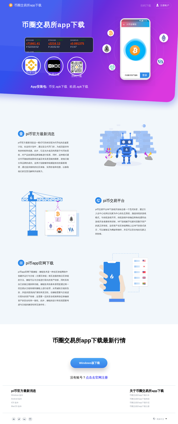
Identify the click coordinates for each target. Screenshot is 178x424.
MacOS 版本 (16, 406)
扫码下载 (146, 5)
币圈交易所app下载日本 (139, 395)
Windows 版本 (17, 395)
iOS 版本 (15, 403)
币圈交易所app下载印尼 (139, 403)
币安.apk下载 (58, 86)
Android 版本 (16, 399)
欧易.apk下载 (79, 86)
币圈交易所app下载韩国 (139, 399)
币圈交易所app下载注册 (139, 406)
